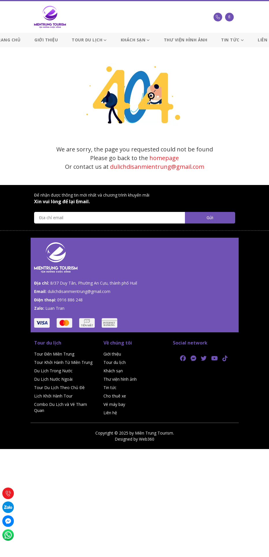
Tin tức (232, 40)
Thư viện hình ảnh (185, 40)
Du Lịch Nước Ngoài (53, 379)
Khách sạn (135, 40)
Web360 (146, 439)
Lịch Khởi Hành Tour (53, 396)
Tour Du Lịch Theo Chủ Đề (59, 387)
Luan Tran (54, 308)
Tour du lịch (89, 40)
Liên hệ (110, 412)
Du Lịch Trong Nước (53, 370)
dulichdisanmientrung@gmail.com (157, 167)
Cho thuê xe (114, 396)
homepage (164, 158)
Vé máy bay (114, 404)
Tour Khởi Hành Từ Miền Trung (63, 362)
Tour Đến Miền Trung (54, 354)
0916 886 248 (70, 300)
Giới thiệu (46, 40)
